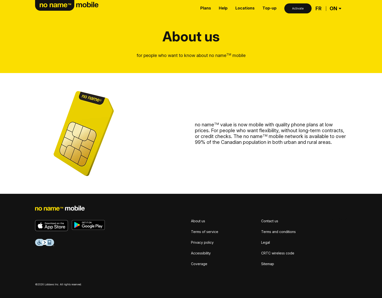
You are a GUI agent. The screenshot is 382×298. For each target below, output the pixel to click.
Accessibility (201, 253)
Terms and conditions (278, 232)
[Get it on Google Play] (88, 225)
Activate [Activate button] (298, 8)
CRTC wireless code (277, 253)
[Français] (318, 8)
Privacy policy (202, 242)
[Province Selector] (335, 8)
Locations (245, 8)
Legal (265, 242)
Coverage (199, 264)
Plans (205, 8)
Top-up (269, 8)
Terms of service (204, 232)
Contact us (269, 221)
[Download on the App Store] (51, 225)
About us (198, 221)
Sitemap (267, 264)
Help (223, 8)
